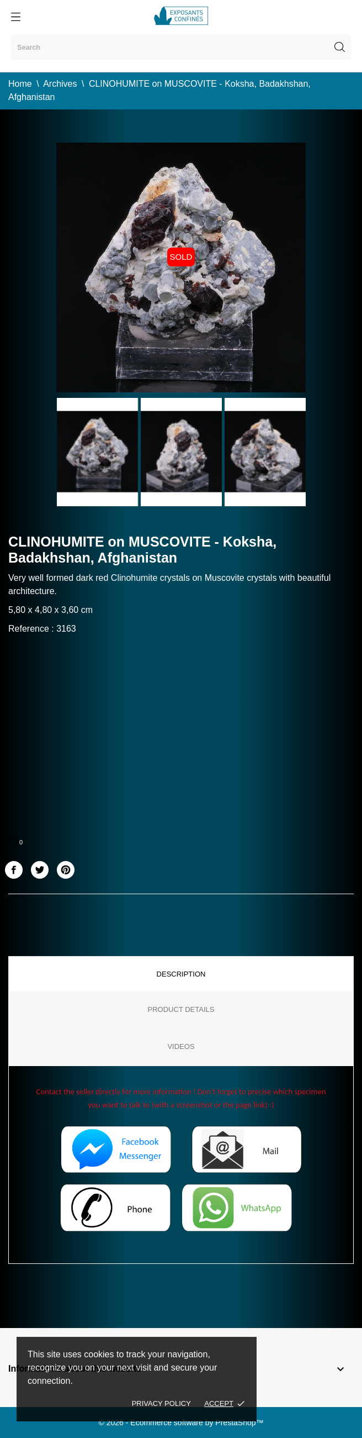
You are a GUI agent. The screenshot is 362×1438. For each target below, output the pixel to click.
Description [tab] (181, 974)
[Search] (181, 47)
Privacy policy (161, 1403)
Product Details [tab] (181, 1009)
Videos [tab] (180, 1046)
